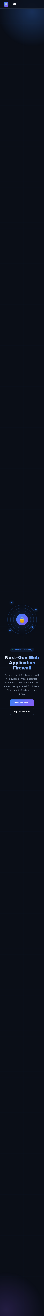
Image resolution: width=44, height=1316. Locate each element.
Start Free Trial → (22, 703)
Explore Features (22, 711)
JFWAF (11, 4)
